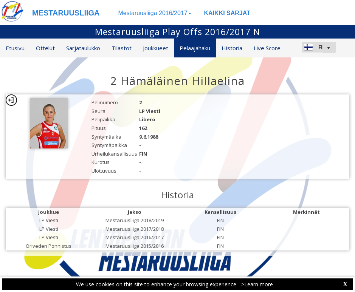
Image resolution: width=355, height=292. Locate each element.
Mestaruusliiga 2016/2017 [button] (154, 13)
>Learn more (257, 284)
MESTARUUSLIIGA (66, 13)
